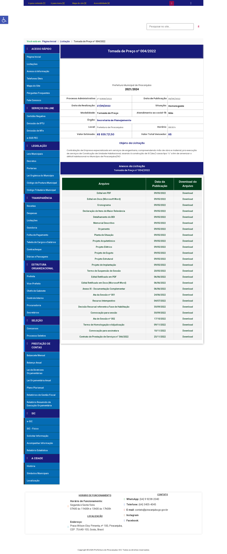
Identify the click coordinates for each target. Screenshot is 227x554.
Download (188, 193)
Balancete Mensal (36, 355)
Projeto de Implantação (104, 265)
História (31, 466)
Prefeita (31, 276)
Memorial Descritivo (103, 223)
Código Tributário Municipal (41, 190)
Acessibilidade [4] (102, 3)
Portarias (32, 168)
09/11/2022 (160, 324)
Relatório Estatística (37, 450)
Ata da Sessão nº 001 (104, 295)
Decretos (31, 161)
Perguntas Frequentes (38, 93)
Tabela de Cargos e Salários (41, 242)
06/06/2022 (160, 277)
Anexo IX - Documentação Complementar (104, 289)
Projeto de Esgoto (104, 253)
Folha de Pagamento (37, 235)
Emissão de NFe (35, 130)
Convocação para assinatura (104, 330)
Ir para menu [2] (57, 3)
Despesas (32, 213)
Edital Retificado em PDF (103, 277)
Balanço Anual (34, 362)
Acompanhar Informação (40, 443)
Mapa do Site (33, 86)
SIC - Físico (33, 428)
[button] (4, 20)
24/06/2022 (160, 295)
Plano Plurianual (35, 387)
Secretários (33, 312)
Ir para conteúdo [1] (36, 3)
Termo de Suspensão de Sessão (104, 271)
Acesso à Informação (38, 71)
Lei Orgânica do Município (40, 175)
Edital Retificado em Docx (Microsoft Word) (103, 283)
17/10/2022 (160, 318)
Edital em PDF (104, 193)
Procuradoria (34, 305)
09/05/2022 (160, 193)
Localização (33, 480)
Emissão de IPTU (35, 123)
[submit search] (198, 26)
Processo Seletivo (36, 335)
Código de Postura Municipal (42, 183)
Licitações (32, 64)
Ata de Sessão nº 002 (104, 318)
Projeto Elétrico (104, 247)
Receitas (31, 206)
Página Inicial (49, 41)
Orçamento (104, 229)
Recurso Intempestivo (104, 301)
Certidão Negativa (36, 116)
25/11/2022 (160, 336)
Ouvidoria (32, 227)
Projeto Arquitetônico (104, 241)
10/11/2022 (160, 330)
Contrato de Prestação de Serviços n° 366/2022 (103, 336)
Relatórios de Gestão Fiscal (41, 395)
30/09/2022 (160, 307)
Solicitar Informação (37, 436)
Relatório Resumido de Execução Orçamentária (39, 404)
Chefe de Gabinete (36, 291)
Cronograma (104, 205)
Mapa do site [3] (79, 3)
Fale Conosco (34, 100)
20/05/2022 (160, 271)
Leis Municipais (35, 154)
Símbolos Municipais (38, 473)
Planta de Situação (104, 235)
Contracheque (34, 249)
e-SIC (29, 421)
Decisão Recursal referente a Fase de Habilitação (103, 307)
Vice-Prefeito (34, 283)
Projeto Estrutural (104, 259)
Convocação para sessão (104, 312)
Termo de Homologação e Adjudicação (103, 324)
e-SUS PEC (32, 138)
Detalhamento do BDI (104, 217)
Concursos (32, 328)
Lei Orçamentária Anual (39, 380)
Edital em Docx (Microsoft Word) (104, 199)
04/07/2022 (160, 301)
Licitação (65, 41)
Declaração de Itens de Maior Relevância (104, 211)
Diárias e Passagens (37, 256)
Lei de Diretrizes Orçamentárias (35, 371)
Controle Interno (35, 298)
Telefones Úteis (35, 78)
